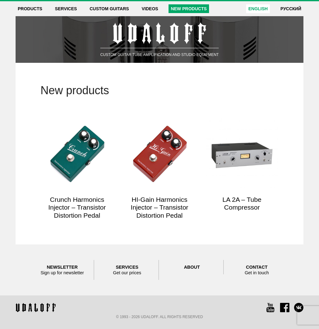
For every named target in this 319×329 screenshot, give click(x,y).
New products (189, 8)
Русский (290, 8)
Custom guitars (109, 8)
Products (30, 8)
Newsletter (62, 270)
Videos (150, 8)
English (258, 8)
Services (66, 8)
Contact (256, 270)
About (192, 267)
